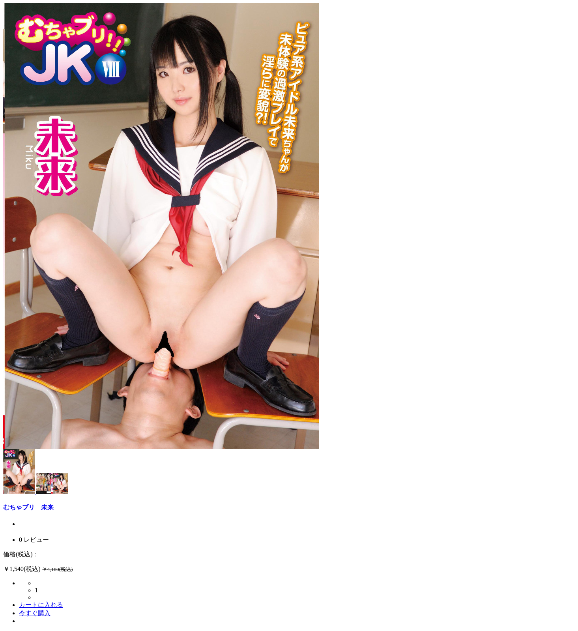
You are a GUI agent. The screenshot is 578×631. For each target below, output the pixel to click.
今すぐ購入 (35, 613)
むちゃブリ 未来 (28, 507)
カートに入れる (41, 604)
